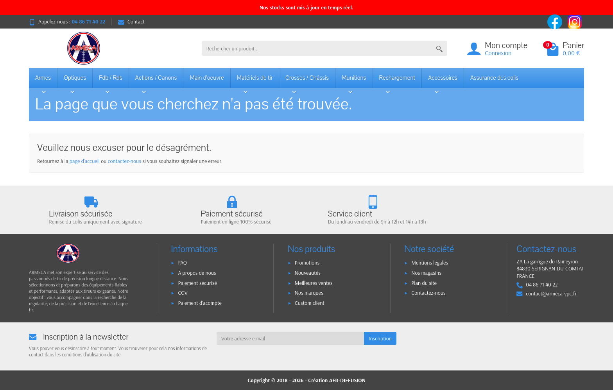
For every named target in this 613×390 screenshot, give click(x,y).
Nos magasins (426, 272)
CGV (182, 292)
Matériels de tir (255, 81)
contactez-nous (124, 161)
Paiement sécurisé (197, 282)
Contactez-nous (428, 292)
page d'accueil (85, 161)
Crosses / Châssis (307, 81)
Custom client (309, 302)
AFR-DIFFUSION (347, 380)
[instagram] (574, 21)
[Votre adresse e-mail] (290, 338)
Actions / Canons (156, 81)
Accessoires (442, 81)
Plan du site (424, 282)
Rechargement (397, 81)
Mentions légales (429, 262)
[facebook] (555, 21)
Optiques (75, 81)
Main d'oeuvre (207, 78)
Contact (131, 21)
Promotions (307, 262)
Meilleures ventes (314, 282)
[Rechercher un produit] (317, 48)
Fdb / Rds (110, 81)
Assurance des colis (494, 78)
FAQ (182, 262)
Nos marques (309, 292)
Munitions (354, 81)
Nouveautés (308, 272)
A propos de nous (197, 272)
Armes (43, 81)
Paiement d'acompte (199, 302)
